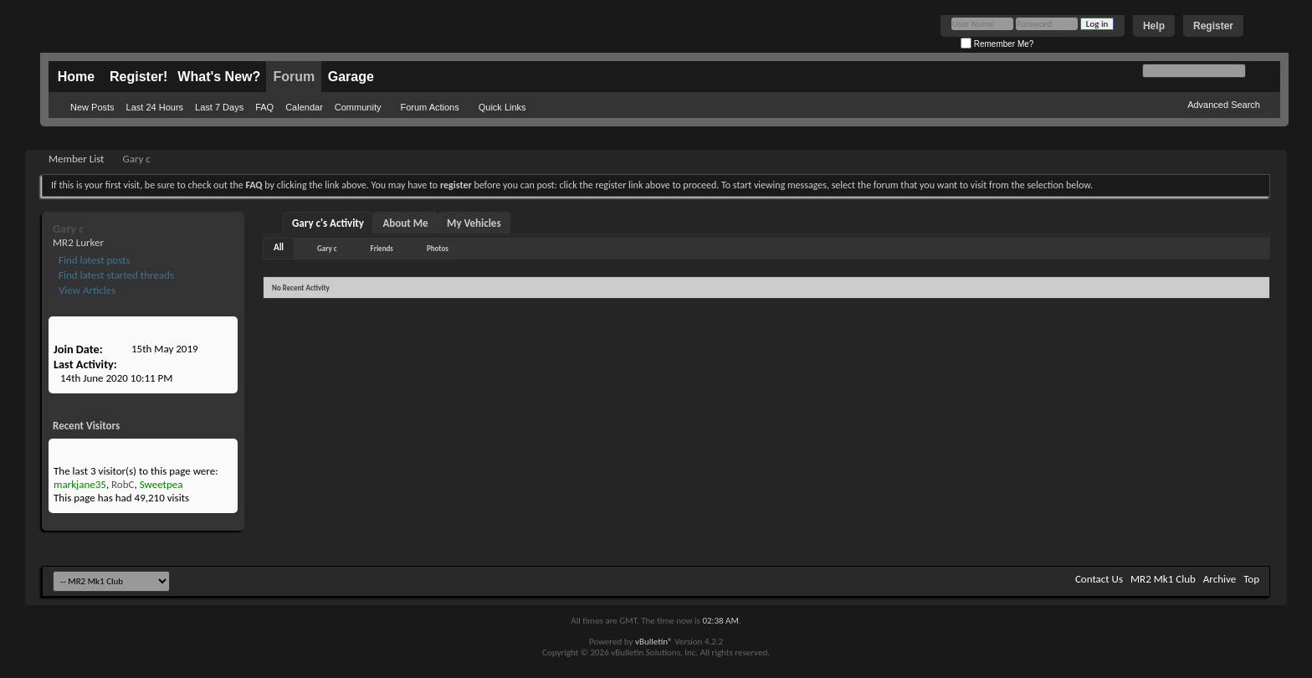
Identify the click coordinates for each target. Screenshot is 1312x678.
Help (1154, 26)
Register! (138, 76)
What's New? (218, 76)
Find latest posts (93, 260)
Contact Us (1099, 579)
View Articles (85, 290)
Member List (76, 158)
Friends (382, 248)
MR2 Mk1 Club (1163, 579)
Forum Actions (429, 107)
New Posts (92, 107)
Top (1251, 579)
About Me (405, 223)
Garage (351, 76)
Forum (294, 76)
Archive (1219, 579)
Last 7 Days (219, 107)
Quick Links (502, 107)
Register (1213, 26)
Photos (437, 248)
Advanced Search (1223, 105)
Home (76, 76)
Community (358, 107)
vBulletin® (654, 641)
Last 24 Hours (154, 107)
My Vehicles (474, 223)
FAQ (264, 107)
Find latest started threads (115, 275)
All (279, 247)
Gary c (326, 248)
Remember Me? (997, 44)
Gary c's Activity (328, 223)
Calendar (304, 107)
